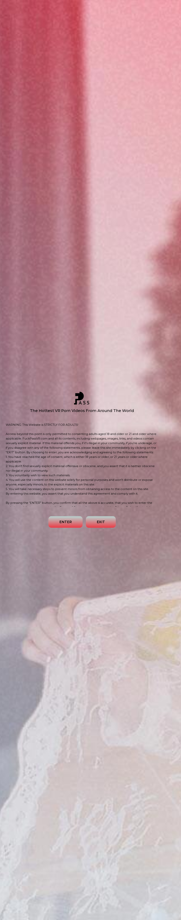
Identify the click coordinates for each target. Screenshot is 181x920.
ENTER (65, 522)
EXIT (101, 522)
